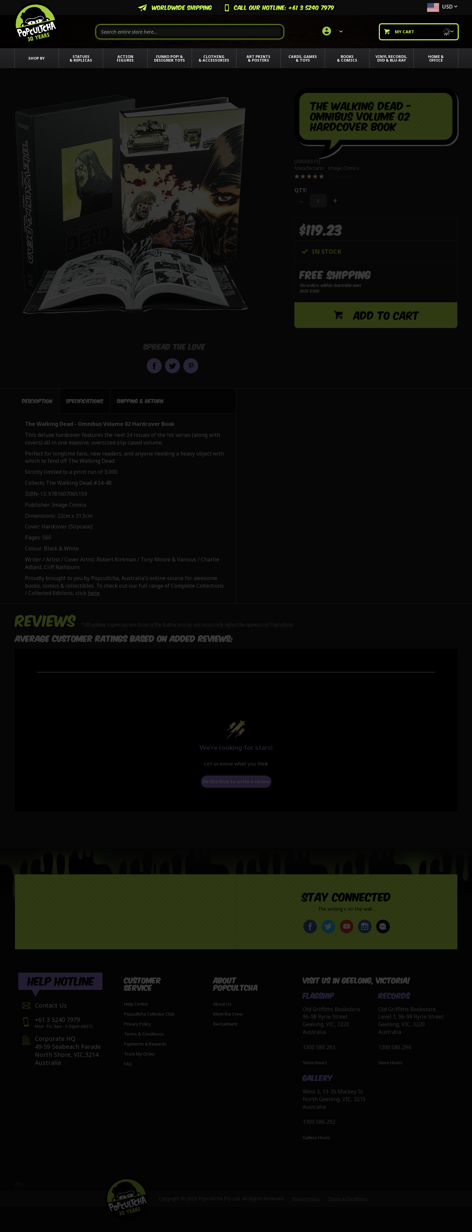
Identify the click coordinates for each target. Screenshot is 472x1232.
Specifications (84, 401)
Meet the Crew (227, 1014)
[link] (331, 31)
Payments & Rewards (145, 1044)
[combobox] (190, 32)
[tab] (37, 401)
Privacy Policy (137, 1024)
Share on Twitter (172, 365)
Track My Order (139, 1054)
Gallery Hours (316, 1137)
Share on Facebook (154, 365)
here (93, 593)
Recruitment (225, 1024)
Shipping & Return (140, 401)
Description (37, 401)
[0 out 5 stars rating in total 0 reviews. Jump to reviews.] (324, 176)
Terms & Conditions (144, 1034)
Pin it (190, 365)
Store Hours (315, 1063)
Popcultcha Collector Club (149, 1014)
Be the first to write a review (236, 781)
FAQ (128, 1064)
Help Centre (136, 1004)
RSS (19, 1184)
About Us (222, 1004)
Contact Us (51, 1005)
